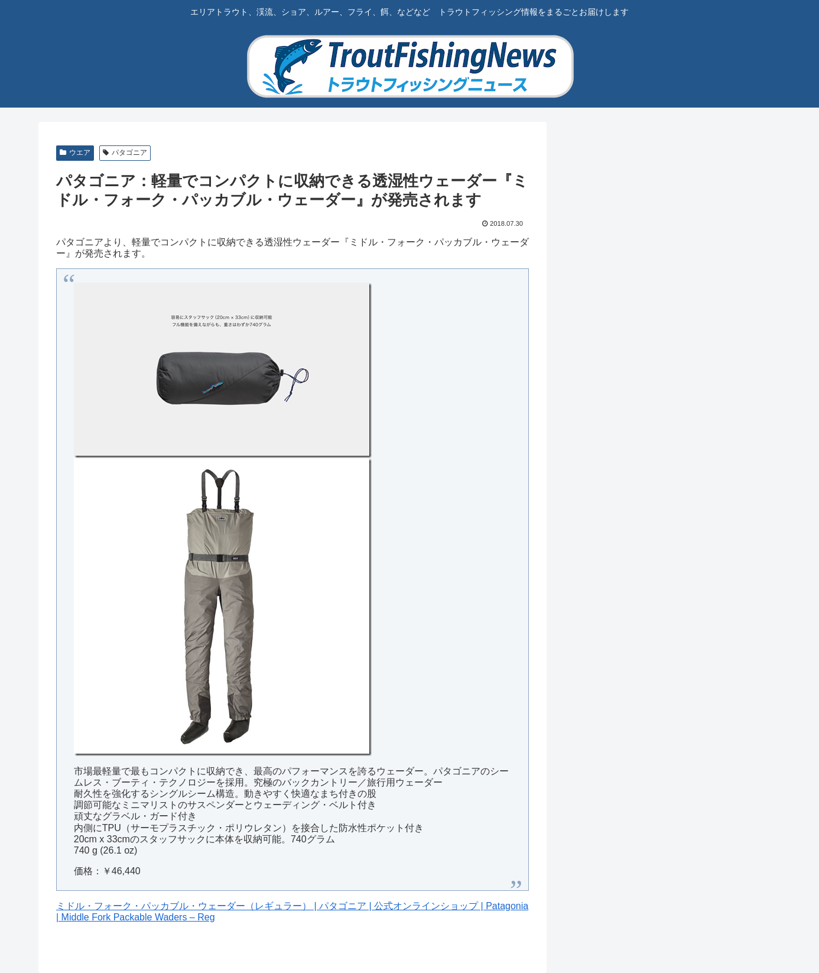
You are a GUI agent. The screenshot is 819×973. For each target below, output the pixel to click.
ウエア (75, 152)
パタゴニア (125, 152)
